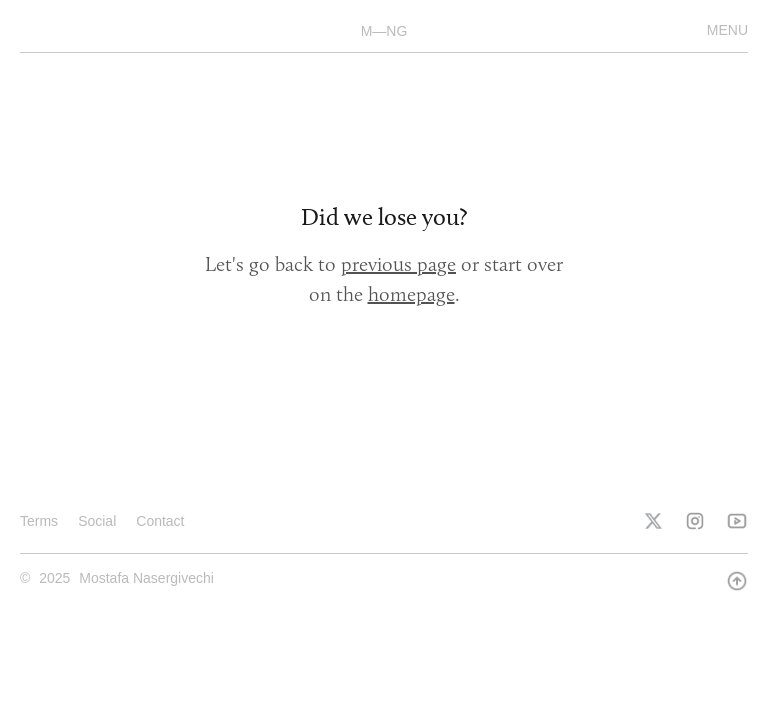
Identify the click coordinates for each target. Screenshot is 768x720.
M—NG (384, 31)
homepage (411, 294)
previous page (398, 264)
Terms (39, 521)
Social (97, 521)
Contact (160, 521)
